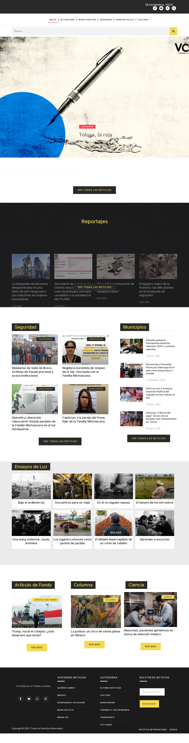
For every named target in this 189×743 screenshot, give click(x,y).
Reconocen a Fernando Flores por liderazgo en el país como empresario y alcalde (160, 378)
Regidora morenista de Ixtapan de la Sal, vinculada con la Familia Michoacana (83, 381)
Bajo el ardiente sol (31, 512)
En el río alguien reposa (113, 512)
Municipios (134, 336)
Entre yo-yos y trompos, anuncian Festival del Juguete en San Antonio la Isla (160, 402)
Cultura (143, 28)
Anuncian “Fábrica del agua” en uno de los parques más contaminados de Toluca (161, 427)
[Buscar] (173, 40)
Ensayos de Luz (31, 476)
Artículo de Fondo (33, 594)
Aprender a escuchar (155, 549)
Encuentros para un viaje (72, 512)
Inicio (52, 28)
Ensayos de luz (125, 28)
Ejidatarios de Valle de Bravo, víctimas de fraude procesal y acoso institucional (32, 381)
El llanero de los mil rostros (154, 512)
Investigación (87, 28)
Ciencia (136, 594)
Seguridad (106, 28)
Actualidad (67, 28)
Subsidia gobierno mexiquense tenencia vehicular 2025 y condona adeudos (160, 354)
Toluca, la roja (95, 159)
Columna (83, 594)
